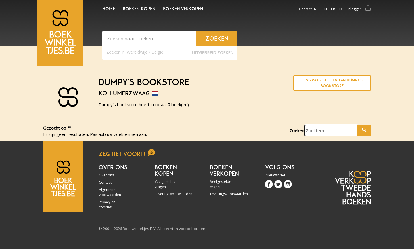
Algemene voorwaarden (110, 192)
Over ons (106, 175)
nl (316, 9)
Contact (305, 9)
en (325, 9)
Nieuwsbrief (275, 175)
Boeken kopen (139, 9)
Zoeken (297, 130)
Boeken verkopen (183, 9)
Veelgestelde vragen (165, 184)
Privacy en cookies (107, 204)
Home (108, 9)
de (341, 9)
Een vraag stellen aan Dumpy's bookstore (332, 83)
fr (333, 9)
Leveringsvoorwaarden (170, 193)
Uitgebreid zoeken (212, 52)
